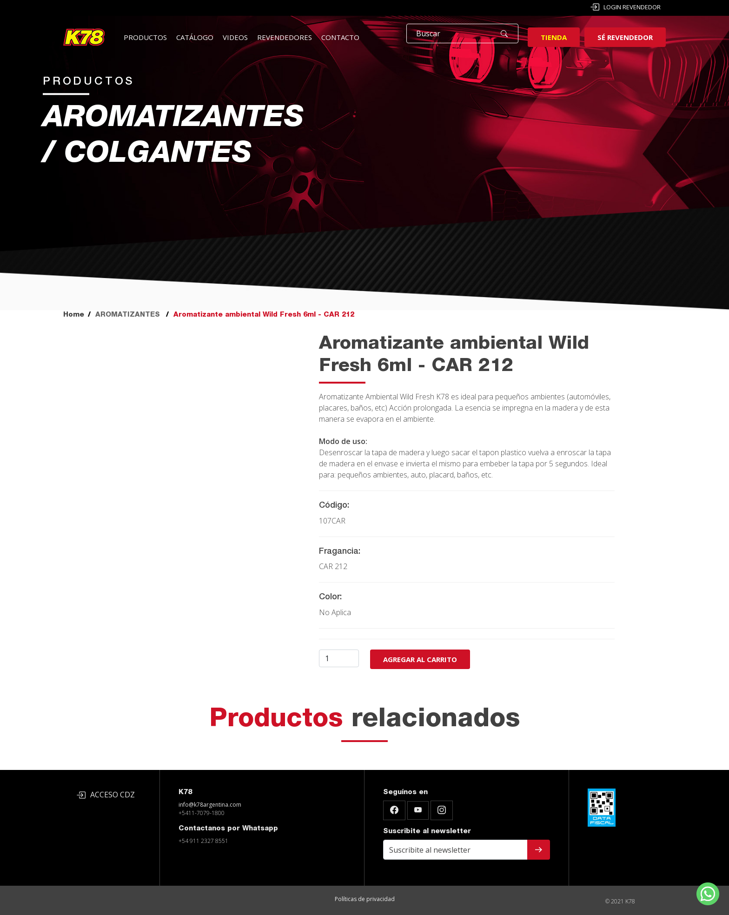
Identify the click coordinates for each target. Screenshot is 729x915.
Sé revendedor (625, 37)
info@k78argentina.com (210, 805)
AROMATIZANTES (127, 315)
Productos (145, 37)
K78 (185, 792)
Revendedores (284, 37)
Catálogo (194, 37)
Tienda (554, 37)
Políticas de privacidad (365, 899)
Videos (235, 37)
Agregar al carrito (420, 659)
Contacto (340, 37)
